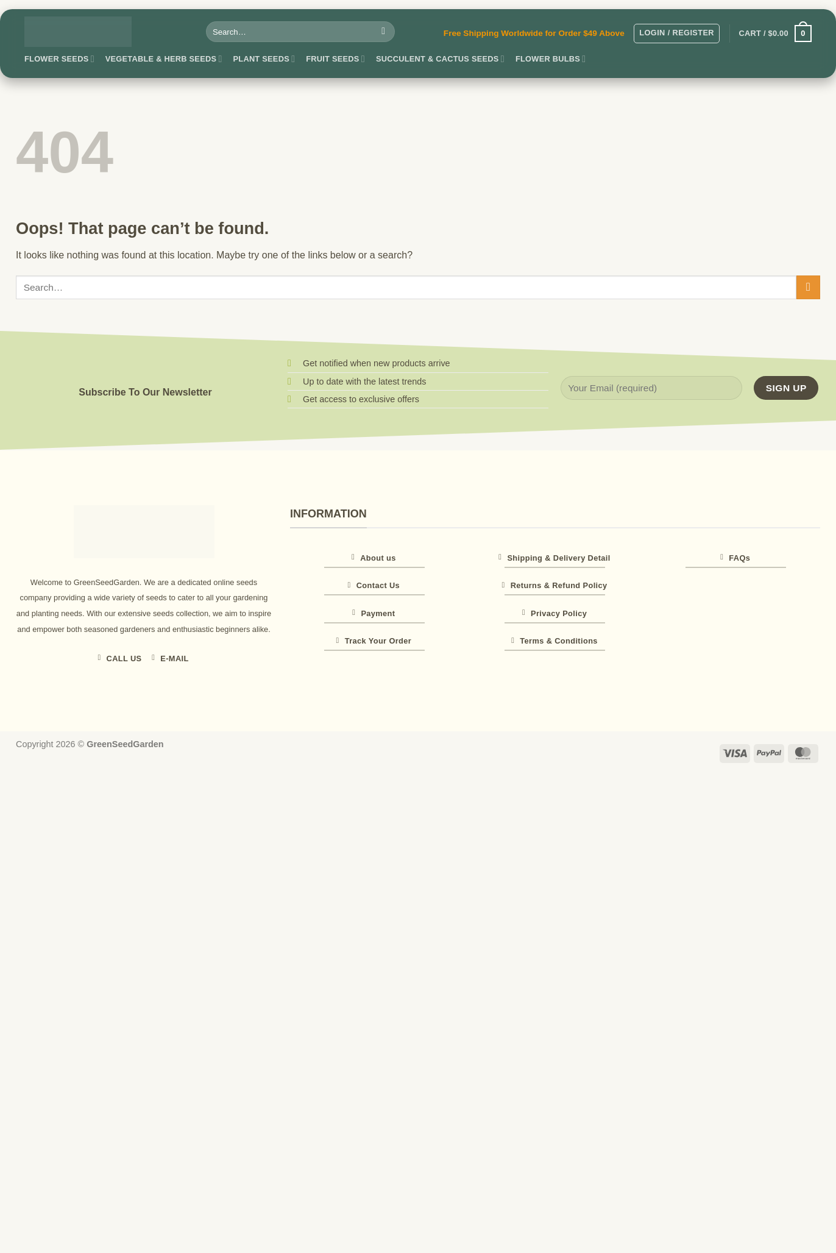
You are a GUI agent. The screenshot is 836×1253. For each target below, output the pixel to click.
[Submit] (384, 31)
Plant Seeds (264, 59)
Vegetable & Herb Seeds (163, 59)
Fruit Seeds (335, 59)
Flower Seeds (59, 59)
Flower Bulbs (550, 59)
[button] (677, 33)
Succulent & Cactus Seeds (440, 59)
